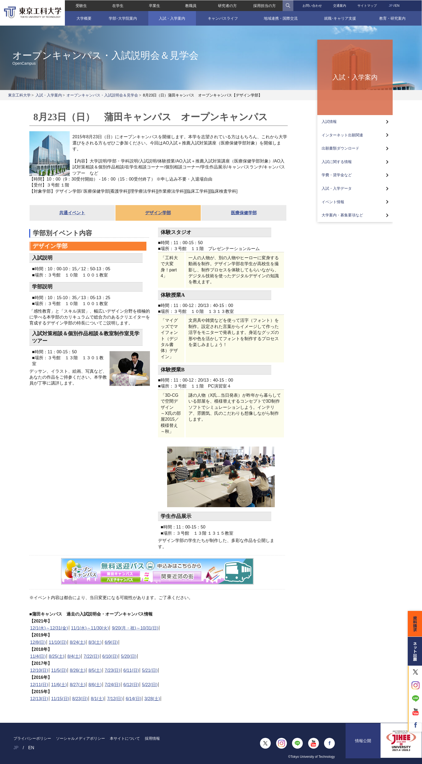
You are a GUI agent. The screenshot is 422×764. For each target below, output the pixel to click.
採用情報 (152, 738)
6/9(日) (111, 642)
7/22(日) (91, 656)
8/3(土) (95, 642)
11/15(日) (60, 698)
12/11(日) (39, 684)
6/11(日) (131, 670)
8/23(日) (80, 698)
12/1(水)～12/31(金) (49, 628)
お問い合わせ (312, 5)
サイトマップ (367, 5)
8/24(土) (77, 642)
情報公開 (363, 743)
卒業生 (154, 5)
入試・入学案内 (172, 18)
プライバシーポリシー (32, 738)
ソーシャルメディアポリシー (80, 738)
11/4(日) (38, 656)
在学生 (117, 5)
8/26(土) (77, 670)
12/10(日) (39, 670)
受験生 (81, 5)
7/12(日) (115, 698)
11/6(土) (59, 684)
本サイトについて (125, 738)
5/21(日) (150, 670)
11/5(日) (59, 670)
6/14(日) (133, 698)
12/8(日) (38, 642)
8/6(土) (95, 684)
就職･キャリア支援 (340, 18)
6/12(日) (131, 684)
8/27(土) (77, 684)
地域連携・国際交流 (281, 18)
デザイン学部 (158, 212)
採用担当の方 (264, 5)
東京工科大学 (19, 95)
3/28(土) (152, 698)
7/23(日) (112, 670)
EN (397, 5)
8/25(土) (56, 656)
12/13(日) (39, 698)
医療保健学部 (244, 212)
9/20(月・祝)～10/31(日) (135, 628)
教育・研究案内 (393, 18)
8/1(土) (97, 698)
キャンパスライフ (223, 18)
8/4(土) (74, 656)
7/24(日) (112, 684)
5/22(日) (150, 684)
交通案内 (339, 5)
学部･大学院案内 (122, 18)
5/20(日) (128, 656)
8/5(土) (95, 670)
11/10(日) (58, 642)
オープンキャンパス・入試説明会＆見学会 (102, 95)
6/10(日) (110, 656)
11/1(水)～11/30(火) (90, 628)
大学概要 (83, 18)
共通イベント (72, 212)
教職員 (190, 5)
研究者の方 (227, 5)
